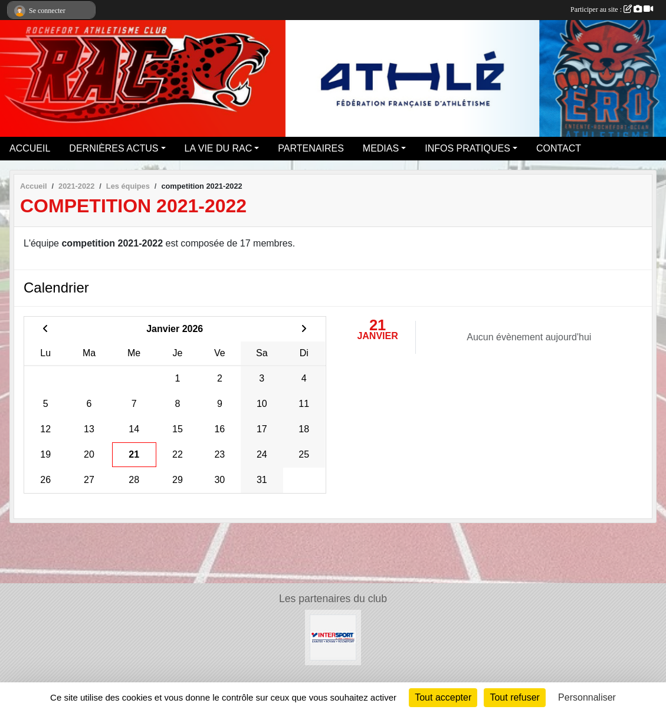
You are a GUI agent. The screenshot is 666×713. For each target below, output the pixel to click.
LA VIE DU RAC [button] (218, 148)
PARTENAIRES (310, 148)
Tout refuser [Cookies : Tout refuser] (514, 697)
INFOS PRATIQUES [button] (467, 148)
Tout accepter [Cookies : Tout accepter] (443, 697)
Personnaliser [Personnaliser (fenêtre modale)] (587, 697)
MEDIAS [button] (381, 148)
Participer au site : (611, 9)
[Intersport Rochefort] (333, 637)
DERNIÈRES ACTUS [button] (113, 148)
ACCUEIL (29, 148)
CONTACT (558, 148)
